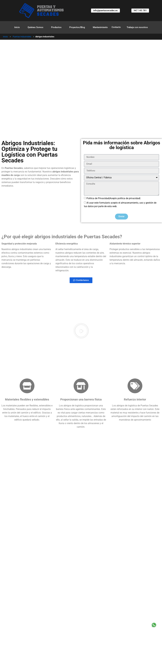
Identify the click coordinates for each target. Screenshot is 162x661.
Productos (56, 27)
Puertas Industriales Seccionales (28, 615)
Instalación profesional (20, 568)
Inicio (17, 27)
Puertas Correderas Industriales (131, 620)
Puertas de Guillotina (93, 620)
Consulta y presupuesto (20, 561)
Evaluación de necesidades (22, 554)
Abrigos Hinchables (63, 620)
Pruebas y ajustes (17, 575)
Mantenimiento (100, 27)
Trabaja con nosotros (137, 27)
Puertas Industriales (22, 36)
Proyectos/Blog (77, 27)
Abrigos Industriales (34, 620)
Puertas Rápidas (63, 624)
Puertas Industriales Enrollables (74, 615)
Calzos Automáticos (112, 615)
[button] (81, 330)
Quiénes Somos (35, 27)
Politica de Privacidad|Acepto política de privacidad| (113, 198)
